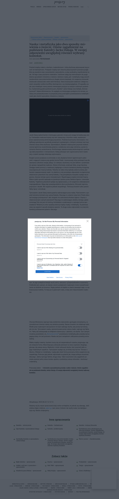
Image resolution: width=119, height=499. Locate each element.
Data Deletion (50, 277)
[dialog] (59, 249)
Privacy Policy (68, 277)
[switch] (80, 248)
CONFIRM (47, 271)
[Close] (88, 221)
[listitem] (59, 244)
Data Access (59, 277)
